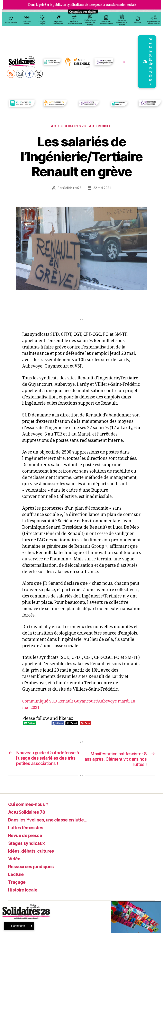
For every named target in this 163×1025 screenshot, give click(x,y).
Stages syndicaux (28, 850)
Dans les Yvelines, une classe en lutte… (53, 827)
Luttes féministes (28, 835)
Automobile (101, 126)
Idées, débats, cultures (34, 858)
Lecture (17, 882)
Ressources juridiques (33, 874)
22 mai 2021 (102, 188)
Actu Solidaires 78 (68, 126)
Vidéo (15, 866)
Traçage (17, 889)
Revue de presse (27, 843)
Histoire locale (24, 897)
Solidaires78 (72, 188)
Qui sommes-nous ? (31, 812)
